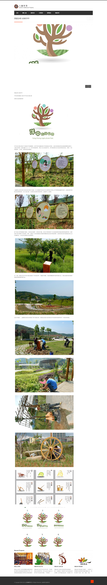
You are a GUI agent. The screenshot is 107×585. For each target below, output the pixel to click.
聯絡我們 (57, 12)
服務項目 (33, 12)
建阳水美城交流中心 (91, 18)
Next (89, 86)
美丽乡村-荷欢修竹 (88, 18)
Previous (86, 86)
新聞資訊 (49, 12)
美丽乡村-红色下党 (38, 566)
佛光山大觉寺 (17, 566)
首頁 (17, 12)
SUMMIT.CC (29, 582)
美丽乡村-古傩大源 (58, 566)
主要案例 (41, 12)
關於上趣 (24, 12)
